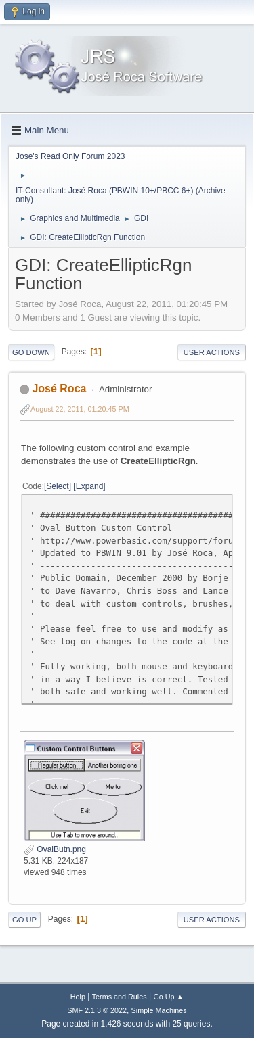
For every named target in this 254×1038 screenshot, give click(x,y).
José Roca (59, 388)
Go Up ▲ (168, 997)
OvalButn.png (55, 849)
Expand (90, 486)
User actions (212, 352)
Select (57, 486)
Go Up (24, 920)
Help (77, 997)
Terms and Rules (119, 997)
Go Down (31, 352)
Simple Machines (159, 1010)
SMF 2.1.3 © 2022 (97, 1010)
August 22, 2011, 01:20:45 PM (79, 409)
